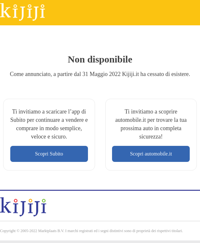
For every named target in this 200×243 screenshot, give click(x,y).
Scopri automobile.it (151, 153)
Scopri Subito (49, 153)
